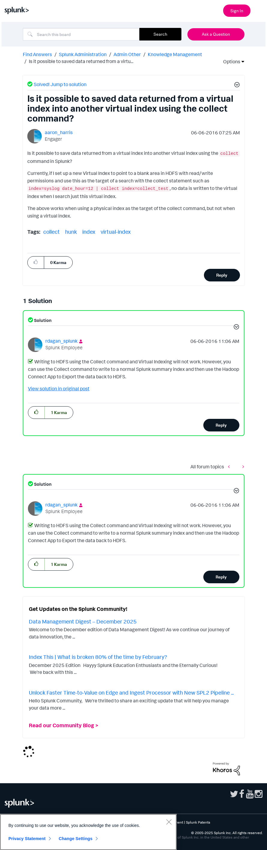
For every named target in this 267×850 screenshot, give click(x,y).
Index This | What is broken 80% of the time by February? (98, 656)
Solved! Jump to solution (60, 84)
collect (51, 231)
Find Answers (37, 54)
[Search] (81, 34)
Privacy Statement (27, 838)
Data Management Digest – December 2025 (83, 621)
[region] (88, 832)
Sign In (236, 10)
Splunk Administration (83, 54)
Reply (221, 275)
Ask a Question (216, 34)
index (88, 231)
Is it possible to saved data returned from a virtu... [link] (81, 61)
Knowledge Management (175, 54)
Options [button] (229, 62)
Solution (42, 320)
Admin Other (127, 54)
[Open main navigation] (258, 10)
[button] (236, 85)
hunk (71, 231)
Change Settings (76, 838)
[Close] (169, 822)
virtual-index (116, 231)
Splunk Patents (198, 822)
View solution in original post (59, 389)
